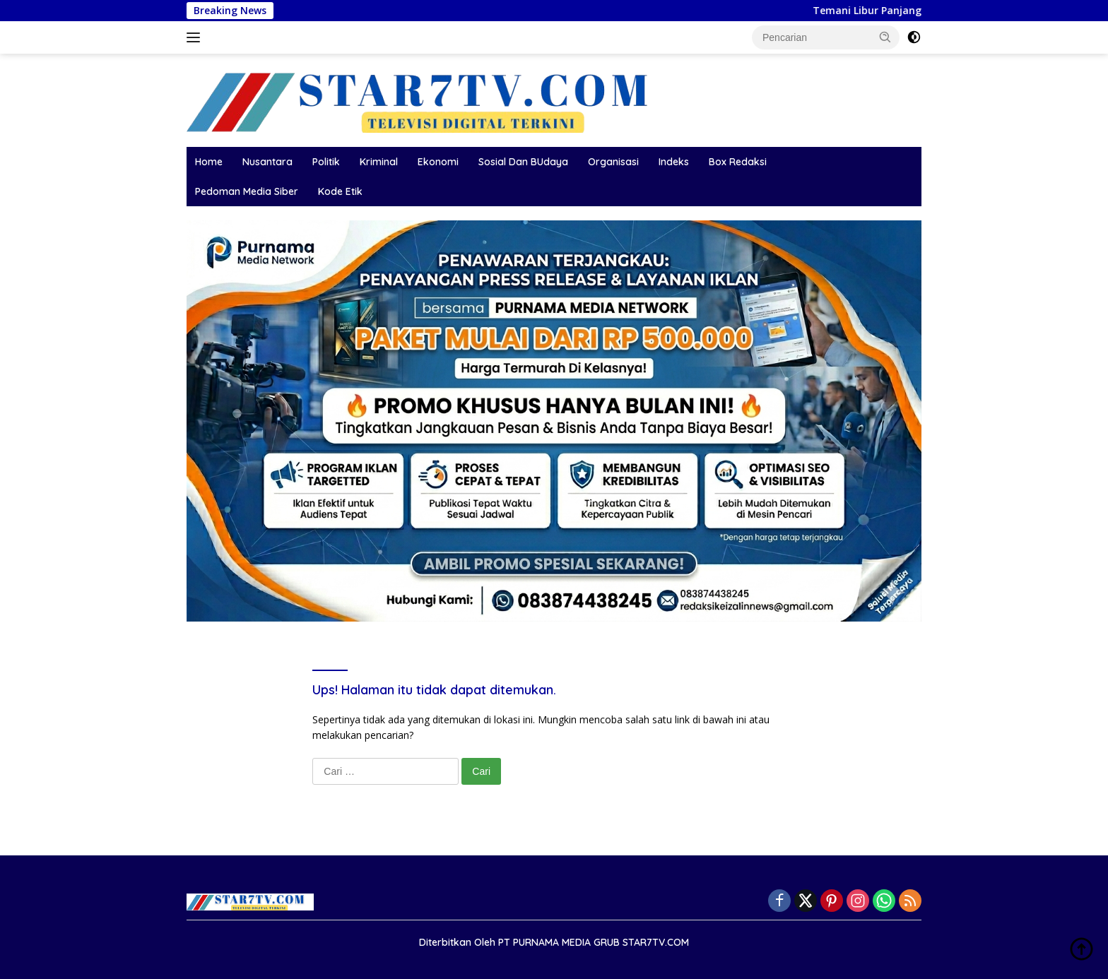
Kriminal (379, 161)
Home (209, 161)
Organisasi (613, 161)
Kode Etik (340, 191)
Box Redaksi (738, 161)
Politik (326, 161)
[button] (885, 36)
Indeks (674, 161)
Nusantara (267, 161)
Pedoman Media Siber (246, 191)
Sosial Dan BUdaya (523, 161)
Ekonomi (438, 161)
